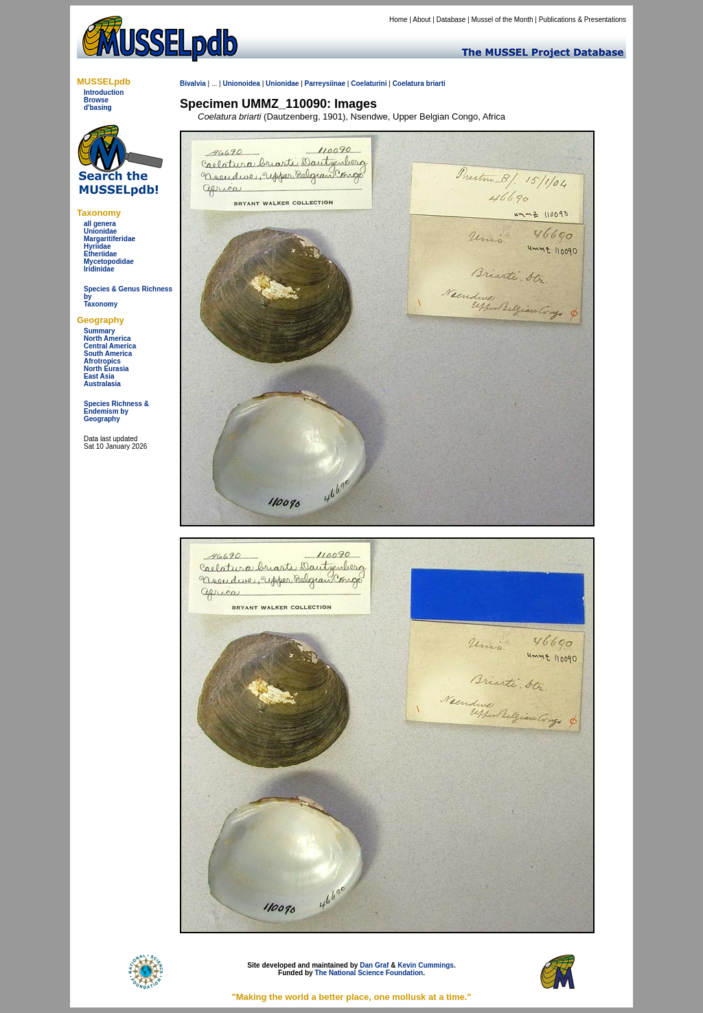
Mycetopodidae (109, 261)
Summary (99, 331)
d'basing (98, 107)
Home (398, 19)
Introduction (104, 92)
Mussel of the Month (502, 19)
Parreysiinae (325, 83)
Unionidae (100, 231)
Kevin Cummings (425, 965)
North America (107, 338)
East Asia (99, 376)
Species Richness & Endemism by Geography (116, 411)
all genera (100, 223)
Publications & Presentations (582, 19)
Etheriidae (100, 254)
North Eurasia (106, 368)
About (421, 19)
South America (108, 353)
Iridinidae (99, 269)
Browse (96, 100)
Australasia (102, 384)
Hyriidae (97, 246)
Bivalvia (193, 83)
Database (451, 19)
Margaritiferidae (109, 239)
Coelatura (408, 83)
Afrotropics (102, 361)
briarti (436, 83)
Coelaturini (369, 83)
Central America (110, 346)
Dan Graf (374, 965)
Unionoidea (241, 83)
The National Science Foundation (368, 973)
